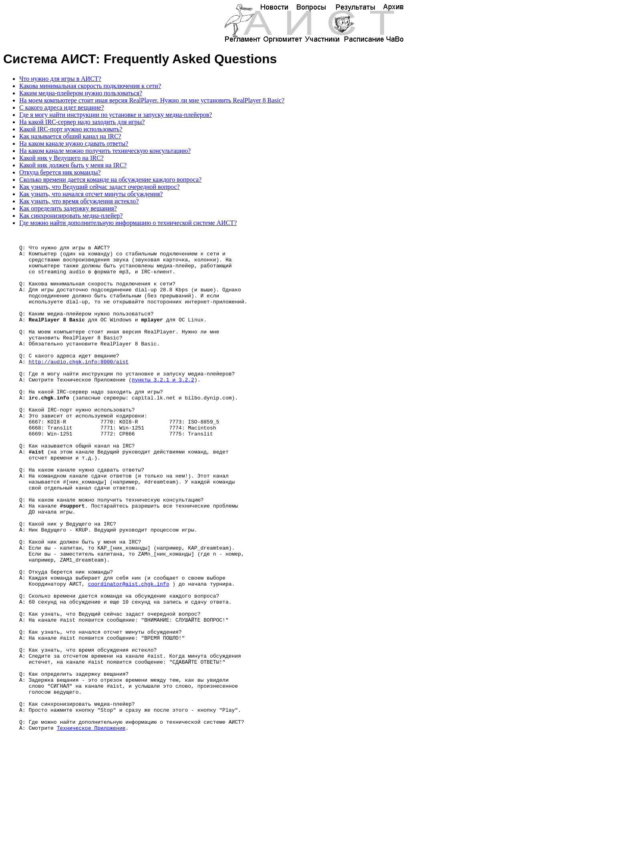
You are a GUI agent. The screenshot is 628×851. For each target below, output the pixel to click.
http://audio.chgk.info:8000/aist (78, 387)
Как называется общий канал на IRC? (70, 136)
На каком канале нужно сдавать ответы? (73, 143)
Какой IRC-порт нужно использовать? (70, 129)
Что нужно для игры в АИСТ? (60, 78)
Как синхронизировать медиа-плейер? (71, 215)
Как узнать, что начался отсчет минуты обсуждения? (91, 194)
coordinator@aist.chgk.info (128, 654)
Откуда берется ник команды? (60, 172)
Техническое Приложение (91, 827)
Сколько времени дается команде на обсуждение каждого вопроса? (110, 179)
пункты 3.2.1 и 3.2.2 (163, 409)
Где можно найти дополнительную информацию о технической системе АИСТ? (128, 222)
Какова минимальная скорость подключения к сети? (90, 85)
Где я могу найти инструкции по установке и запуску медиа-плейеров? (115, 114)
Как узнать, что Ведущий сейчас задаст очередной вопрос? (99, 186)
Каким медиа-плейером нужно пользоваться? (80, 93)
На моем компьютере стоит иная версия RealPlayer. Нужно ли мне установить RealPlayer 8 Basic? (151, 100)
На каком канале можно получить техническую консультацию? (105, 150)
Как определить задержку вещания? (68, 208)
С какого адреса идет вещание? (61, 107)
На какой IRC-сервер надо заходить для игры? (82, 121)
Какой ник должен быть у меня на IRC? (73, 165)
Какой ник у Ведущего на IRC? (61, 158)
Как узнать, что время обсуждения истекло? (79, 201)
